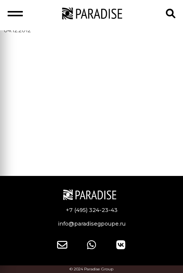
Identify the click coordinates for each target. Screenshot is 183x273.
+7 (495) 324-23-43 (92, 210)
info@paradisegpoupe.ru (92, 223)
